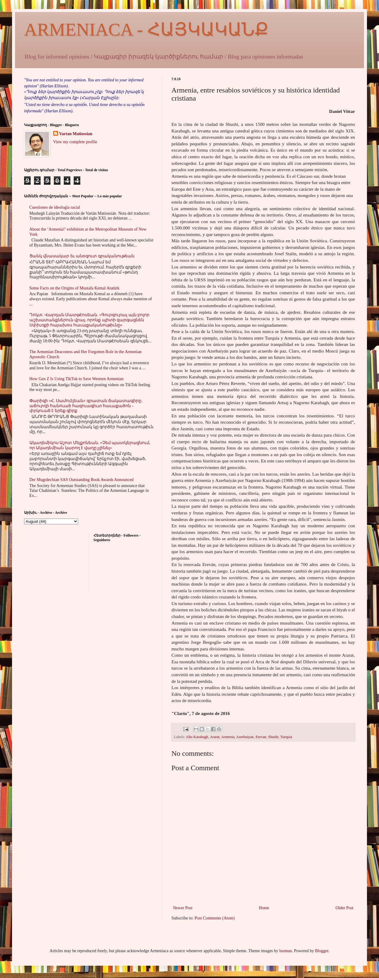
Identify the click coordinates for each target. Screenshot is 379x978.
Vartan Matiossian (75, 134)
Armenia (227, 737)
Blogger (321, 951)
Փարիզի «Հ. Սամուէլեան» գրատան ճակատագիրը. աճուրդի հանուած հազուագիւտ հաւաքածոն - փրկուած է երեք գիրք (86, 405)
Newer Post (183, 908)
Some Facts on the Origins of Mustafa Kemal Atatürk (74, 288)
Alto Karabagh (197, 737)
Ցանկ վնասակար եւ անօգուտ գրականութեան (81, 256)
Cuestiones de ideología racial (54, 207)
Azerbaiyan (245, 737)
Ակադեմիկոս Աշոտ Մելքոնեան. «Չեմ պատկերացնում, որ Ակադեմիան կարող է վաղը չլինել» (89, 445)
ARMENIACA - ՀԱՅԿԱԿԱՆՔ (146, 29)
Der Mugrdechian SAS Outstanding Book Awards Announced (81, 479)
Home (264, 908)
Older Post (345, 908)
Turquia (286, 737)
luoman (285, 951)
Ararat (215, 737)
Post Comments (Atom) (215, 918)
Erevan (260, 737)
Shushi (273, 737)
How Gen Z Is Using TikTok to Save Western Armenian (76, 379)
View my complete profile (75, 142)
